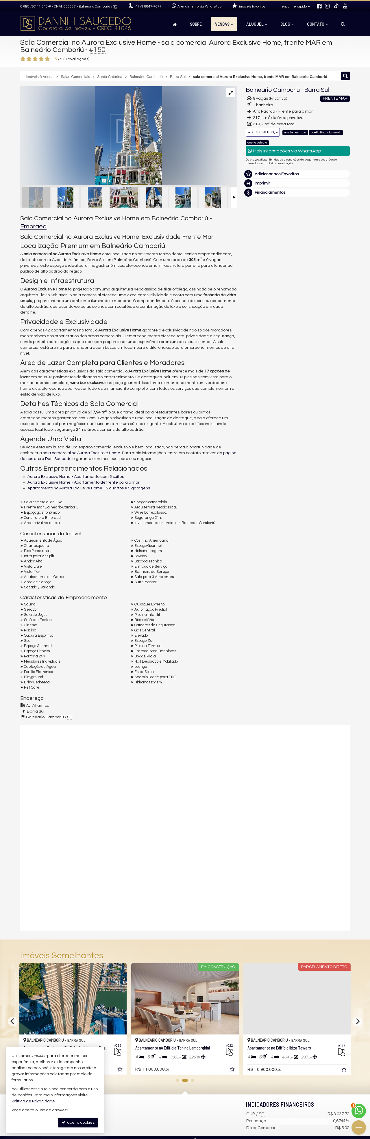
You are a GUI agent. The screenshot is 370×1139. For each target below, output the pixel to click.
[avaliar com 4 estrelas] (41, 59)
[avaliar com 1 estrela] (23, 59)
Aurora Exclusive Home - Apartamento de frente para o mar (83, 482)
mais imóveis (298, 299)
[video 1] (185, 775)
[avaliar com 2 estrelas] (29, 59)
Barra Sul (316, 90)
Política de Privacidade (33, 1101)
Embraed (33, 226)
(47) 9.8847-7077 (298, 281)
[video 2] (185, 878)
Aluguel (256, 24)
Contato (317, 24)
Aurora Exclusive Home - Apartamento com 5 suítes (75, 477)
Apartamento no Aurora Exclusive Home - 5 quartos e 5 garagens (88, 488)
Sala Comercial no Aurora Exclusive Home (88, 42)
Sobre (196, 24)
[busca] (342, 24)
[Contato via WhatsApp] (359, 1111)
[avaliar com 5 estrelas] (47, 59)
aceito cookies (78, 1122)
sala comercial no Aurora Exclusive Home (81, 453)
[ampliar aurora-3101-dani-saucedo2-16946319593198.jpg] (91, 137)
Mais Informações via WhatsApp (284, 150)
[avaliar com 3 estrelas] (35, 59)
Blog (287, 24)
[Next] (357, 1021)
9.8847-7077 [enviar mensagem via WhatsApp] (148, 6)
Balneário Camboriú (273, 90)
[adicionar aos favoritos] (120, 1070)
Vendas (224, 24)
